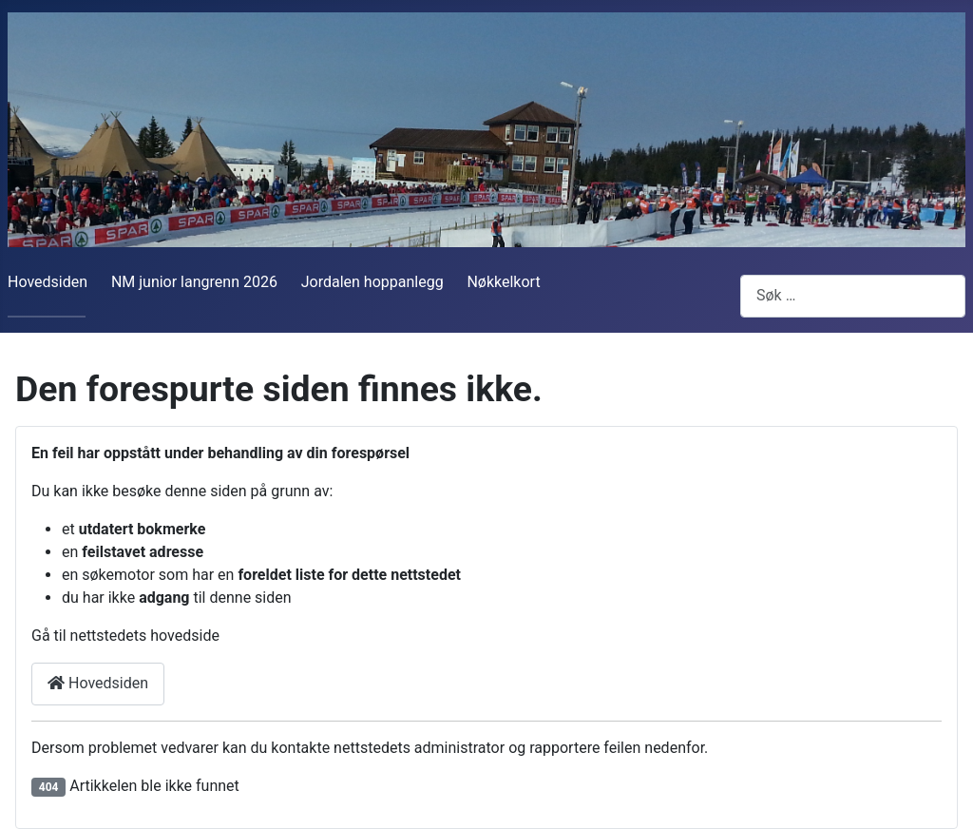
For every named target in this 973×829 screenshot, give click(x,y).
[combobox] (852, 296)
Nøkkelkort (503, 282)
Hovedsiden (47, 282)
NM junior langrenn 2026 (194, 282)
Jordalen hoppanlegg (372, 282)
